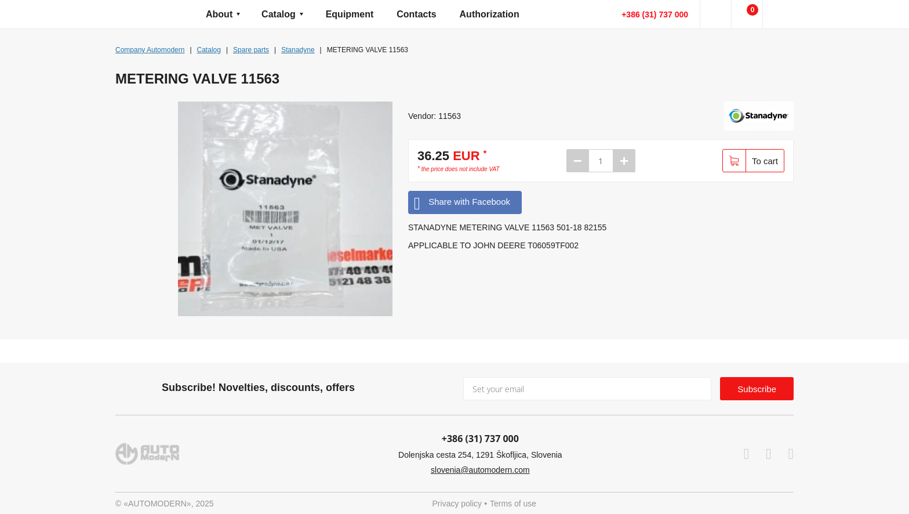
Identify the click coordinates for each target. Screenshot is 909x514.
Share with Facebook (462, 202)
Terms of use (513, 503)
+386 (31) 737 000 (654, 14)
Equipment (350, 14)
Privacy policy (457, 503)
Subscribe (756, 389)
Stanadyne (297, 50)
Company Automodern (149, 50)
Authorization (489, 14)
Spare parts (251, 50)
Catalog (278, 14)
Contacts (416, 14)
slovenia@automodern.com (480, 470)
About (219, 14)
